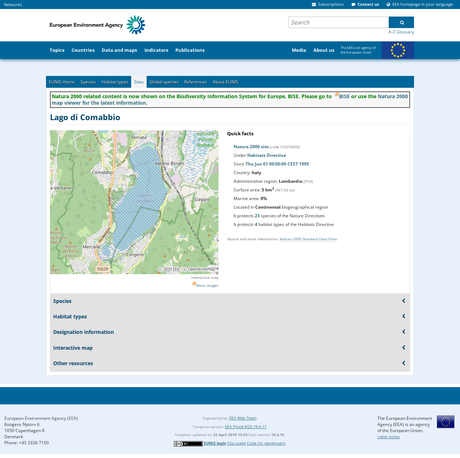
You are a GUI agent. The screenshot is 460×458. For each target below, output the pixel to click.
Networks (13, 4)
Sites (139, 82)
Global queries (164, 82)
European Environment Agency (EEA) (41, 418)
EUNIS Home (62, 82)
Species (88, 82)
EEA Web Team (243, 418)
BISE (344, 96)
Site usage (236, 443)
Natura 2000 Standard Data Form (308, 238)
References (195, 82)
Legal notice (388, 436)
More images (207, 285)
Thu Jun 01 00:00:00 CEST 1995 (277, 164)
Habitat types (115, 82)
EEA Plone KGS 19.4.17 (245, 426)
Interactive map (204, 277)
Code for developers (266, 443)
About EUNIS (225, 82)
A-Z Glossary (401, 32)
